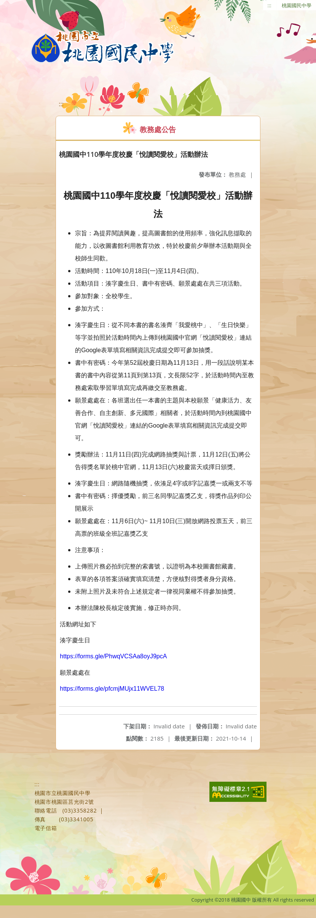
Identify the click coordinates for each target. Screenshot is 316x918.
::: (269, 5)
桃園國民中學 (296, 5)
